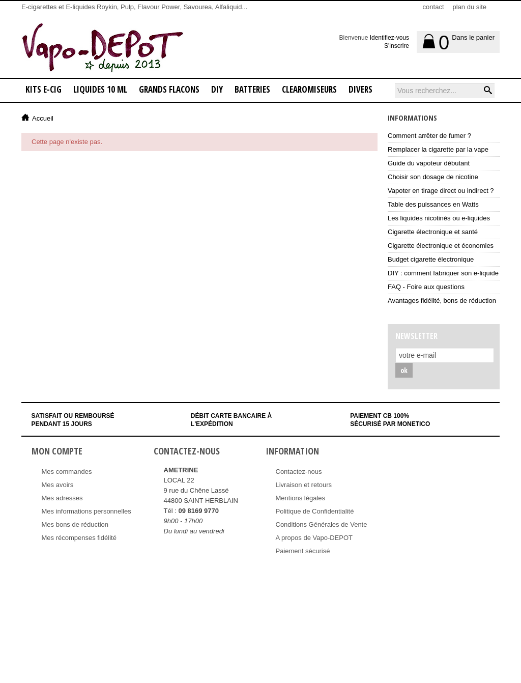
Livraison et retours (304, 485)
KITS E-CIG (43, 89)
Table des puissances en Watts (433, 204)
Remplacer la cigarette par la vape (438, 149)
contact (433, 7)
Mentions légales (301, 498)
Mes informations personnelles (86, 511)
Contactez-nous (299, 471)
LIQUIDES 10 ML (100, 89)
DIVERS (360, 89)
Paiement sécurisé (303, 551)
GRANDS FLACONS (169, 89)
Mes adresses (62, 498)
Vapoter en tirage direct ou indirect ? (441, 190)
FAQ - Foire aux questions (426, 287)
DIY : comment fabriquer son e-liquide (443, 273)
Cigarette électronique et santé (433, 232)
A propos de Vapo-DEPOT (314, 538)
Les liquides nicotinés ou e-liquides (439, 218)
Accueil (42, 118)
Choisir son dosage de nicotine (433, 177)
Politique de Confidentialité (315, 511)
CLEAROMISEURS (309, 89)
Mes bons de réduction (75, 524)
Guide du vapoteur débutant (429, 163)
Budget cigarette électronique (431, 259)
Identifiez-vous (389, 37)
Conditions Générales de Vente (321, 524)
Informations (412, 117)
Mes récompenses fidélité (79, 538)
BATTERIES (252, 89)
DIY (217, 89)
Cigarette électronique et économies (441, 245)
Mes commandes (67, 471)
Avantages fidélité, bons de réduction (442, 300)
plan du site (470, 7)
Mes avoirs (58, 485)
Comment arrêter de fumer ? (429, 135)
